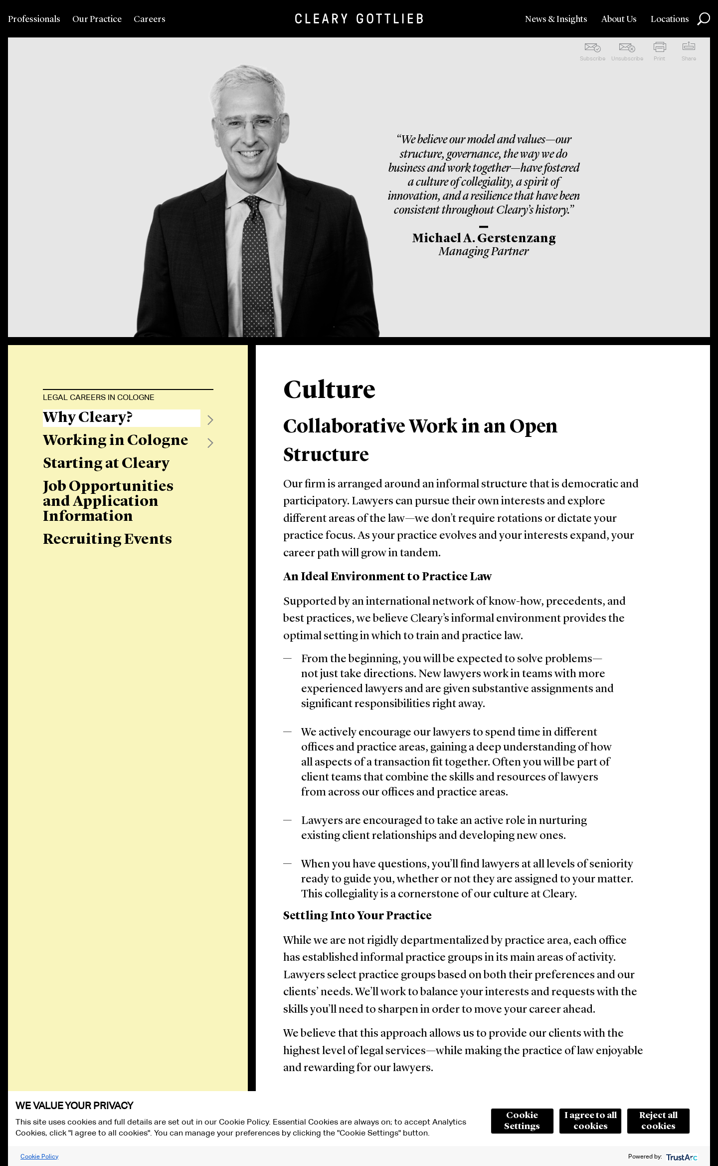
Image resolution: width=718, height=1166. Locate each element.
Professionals (34, 19)
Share (689, 58)
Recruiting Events (107, 539)
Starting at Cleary (106, 463)
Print (659, 58)
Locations (670, 19)
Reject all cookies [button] (658, 1121)
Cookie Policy (39, 1156)
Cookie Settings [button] (522, 1121)
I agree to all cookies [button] (590, 1121)
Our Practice (97, 19)
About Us (619, 19)
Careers (150, 19)
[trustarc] (681, 1156)
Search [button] (703, 18)
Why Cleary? (88, 417)
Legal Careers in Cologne (99, 397)
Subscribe (592, 58)
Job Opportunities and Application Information (108, 501)
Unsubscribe (627, 58)
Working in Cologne (115, 440)
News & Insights (556, 19)
